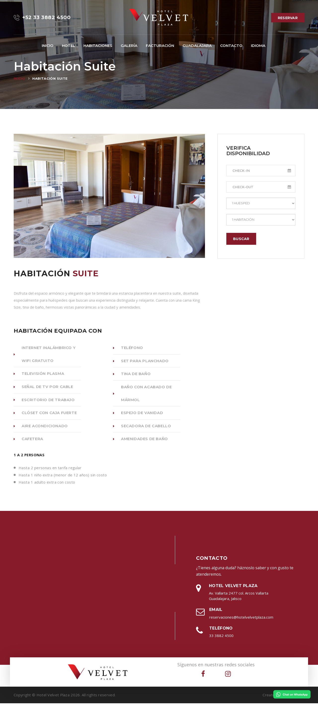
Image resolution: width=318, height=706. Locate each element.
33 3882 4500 (221, 638)
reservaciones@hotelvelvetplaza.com (241, 619)
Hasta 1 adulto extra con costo (47, 484)
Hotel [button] (68, 45)
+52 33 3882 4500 (42, 17)
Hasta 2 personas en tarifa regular (50, 470)
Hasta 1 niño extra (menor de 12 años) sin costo (63, 477)
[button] (97, 46)
